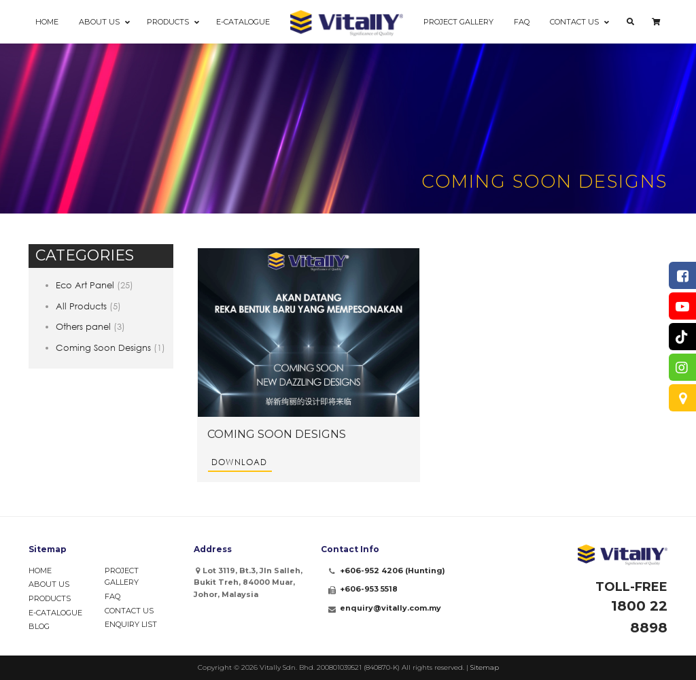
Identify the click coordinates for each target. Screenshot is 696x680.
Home (40, 570)
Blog (39, 626)
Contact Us (129, 610)
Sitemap (484, 667)
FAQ (112, 596)
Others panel (83, 326)
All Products (81, 306)
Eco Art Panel (85, 284)
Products (50, 598)
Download (239, 462)
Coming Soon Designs (103, 347)
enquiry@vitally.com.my (390, 608)
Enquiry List (131, 624)
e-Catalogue (55, 612)
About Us (49, 584)
